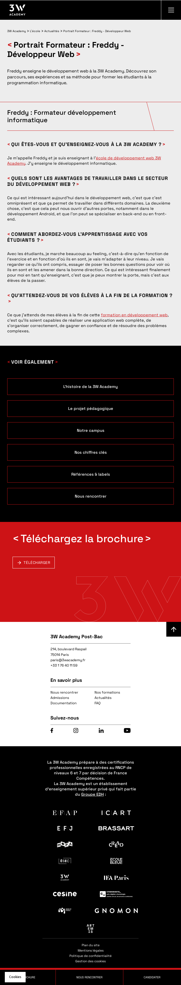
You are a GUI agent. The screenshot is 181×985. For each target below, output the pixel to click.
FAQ (98, 703)
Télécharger (36, 562)
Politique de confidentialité (90, 956)
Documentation (63, 703)
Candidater (152, 977)
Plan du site (91, 945)
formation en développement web (134, 314)
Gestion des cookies (90, 961)
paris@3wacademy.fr (67, 660)
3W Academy (16, 31)
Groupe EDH (92, 794)
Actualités (51, 31)
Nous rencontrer (64, 692)
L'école (35, 31)
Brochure (28, 977)
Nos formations (107, 692)
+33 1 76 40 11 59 (63, 665)
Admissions (59, 697)
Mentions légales (91, 950)
